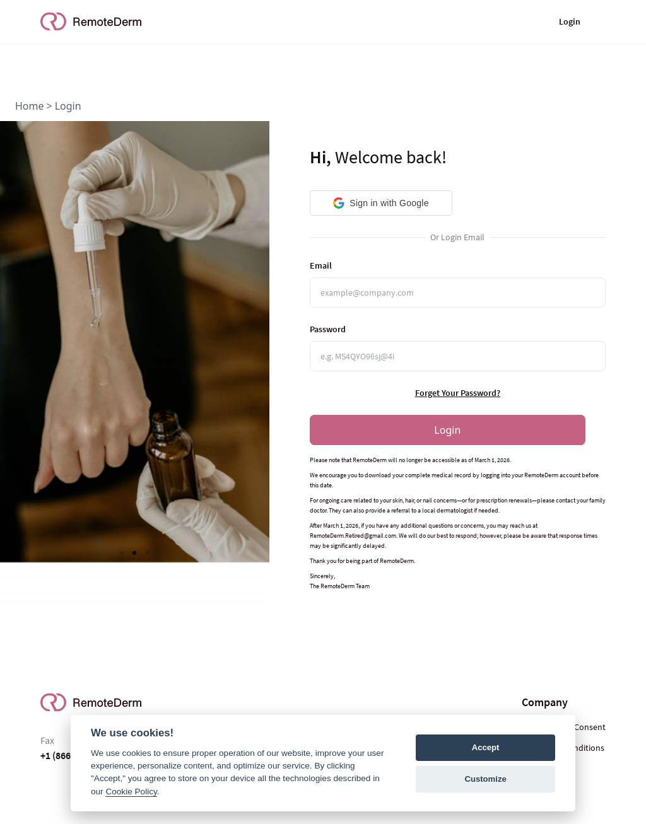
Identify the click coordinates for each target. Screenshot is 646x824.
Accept (486, 747)
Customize (485, 779)
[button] (381, 203)
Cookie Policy (130, 791)
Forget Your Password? (457, 392)
